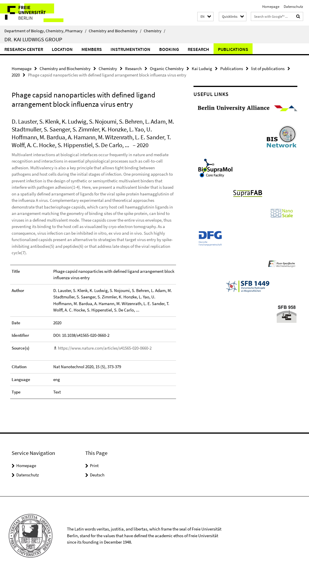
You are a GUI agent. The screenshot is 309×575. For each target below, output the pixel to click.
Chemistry (154, 31)
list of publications (268, 68)
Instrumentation (130, 49)
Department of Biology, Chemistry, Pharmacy (45, 31)
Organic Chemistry (167, 68)
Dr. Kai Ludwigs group (33, 39)
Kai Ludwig (202, 68)
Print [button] (94, 465)
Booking (169, 49)
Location (62, 49)
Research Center (23, 49)
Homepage (270, 6)
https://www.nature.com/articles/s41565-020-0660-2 (105, 348)
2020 (16, 75)
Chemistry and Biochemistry (115, 31)
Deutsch (97, 475)
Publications (233, 49)
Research (198, 49)
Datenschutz (293, 6)
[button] (205, 17)
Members (91, 49)
